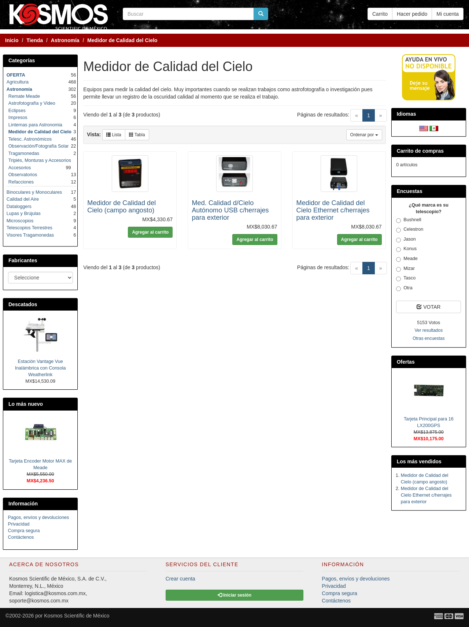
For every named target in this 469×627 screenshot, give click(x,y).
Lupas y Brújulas (24, 213)
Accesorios (19, 167)
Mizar (405, 269)
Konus (406, 249)
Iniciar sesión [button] (234, 595)
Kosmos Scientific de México (76, 616)
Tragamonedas (23, 153)
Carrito (380, 14)
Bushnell (408, 220)
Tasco (406, 278)
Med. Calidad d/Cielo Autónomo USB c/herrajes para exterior (230, 210)
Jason (406, 239)
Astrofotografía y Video (31, 103)
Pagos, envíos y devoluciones (38, 517)
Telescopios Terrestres (29, 227)
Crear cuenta (180, 579)
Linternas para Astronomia (35, 124)
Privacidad (19, 524)
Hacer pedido (412, 14)
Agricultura (18, 82)
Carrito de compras (420, 151)
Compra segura (24, 530)
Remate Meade (24, 96)
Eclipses (17, 110)
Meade (407, 259)
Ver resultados (428, 330)
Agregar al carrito (150, 232)
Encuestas (409, 191)
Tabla (137, 134)
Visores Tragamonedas (30, 235)
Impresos (17, 117)
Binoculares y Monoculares (34, 192)
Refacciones (21, 182)
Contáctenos (21, 537)
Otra (404, 288)
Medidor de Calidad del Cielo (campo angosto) (121, 206)
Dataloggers (19, 206)
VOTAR (428, 307)
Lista (113, 134)
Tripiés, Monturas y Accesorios (39, 160)
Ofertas (406, 362)
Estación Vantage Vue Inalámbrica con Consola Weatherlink (40, 368)
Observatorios (22, 174)
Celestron (409, 230)
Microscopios (20, 220)
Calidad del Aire (23, 199)
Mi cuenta (447, 14)
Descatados (22, 304)
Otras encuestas (428, 338)
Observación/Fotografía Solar (38, 146)
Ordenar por (364, 134)
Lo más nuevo (25, 404)
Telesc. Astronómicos (30, 139)
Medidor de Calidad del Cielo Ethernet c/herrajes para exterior (333, 210)
